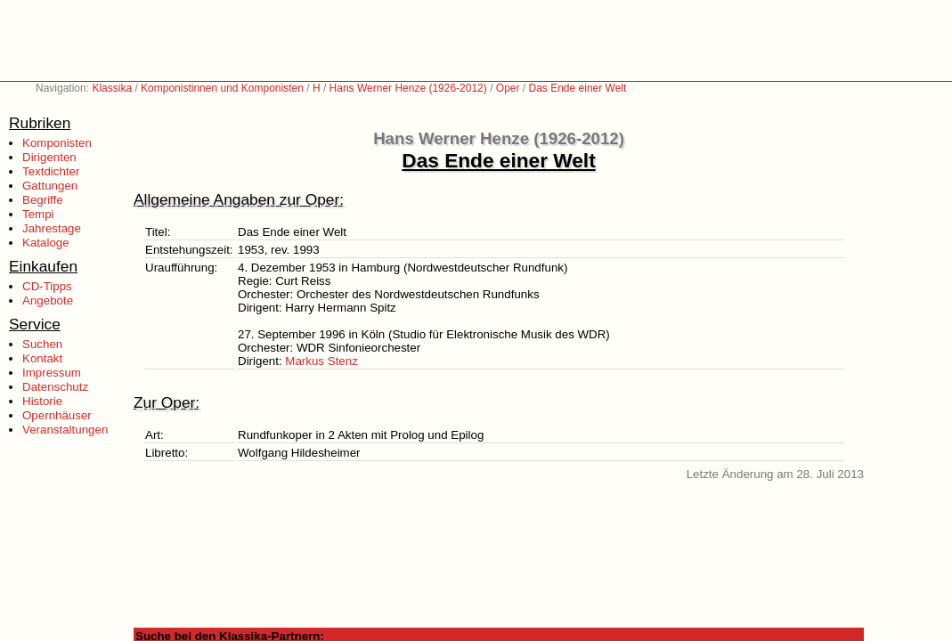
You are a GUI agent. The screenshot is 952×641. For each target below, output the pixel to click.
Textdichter (50, 171)
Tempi (38, 214)
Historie (42, 401)
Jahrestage (51, 228)
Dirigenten (49, 157)
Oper (508, 88)
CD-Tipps (47, 286)
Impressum (51, 372)
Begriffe (42, 200)
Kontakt (42, 358)
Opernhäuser (57, 415)
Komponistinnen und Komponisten (222, 88)
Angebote (47, 300)
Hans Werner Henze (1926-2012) (408, 88)
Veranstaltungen (65, 429)
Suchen (42, 344)
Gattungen (49, 185)
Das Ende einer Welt (578, 88)
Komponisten (57, 143)
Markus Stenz (321, 361)
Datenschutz (55, 387)
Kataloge (45, 242)
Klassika (112, 88)
